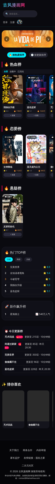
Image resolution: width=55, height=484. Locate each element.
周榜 (18, 259)
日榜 (9, 259)
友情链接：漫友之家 (34, 457)
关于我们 (14, 450)
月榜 (28, 259)
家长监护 (15, 457)
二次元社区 (27, 465)
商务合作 (27, 450)
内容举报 (41, 450)
